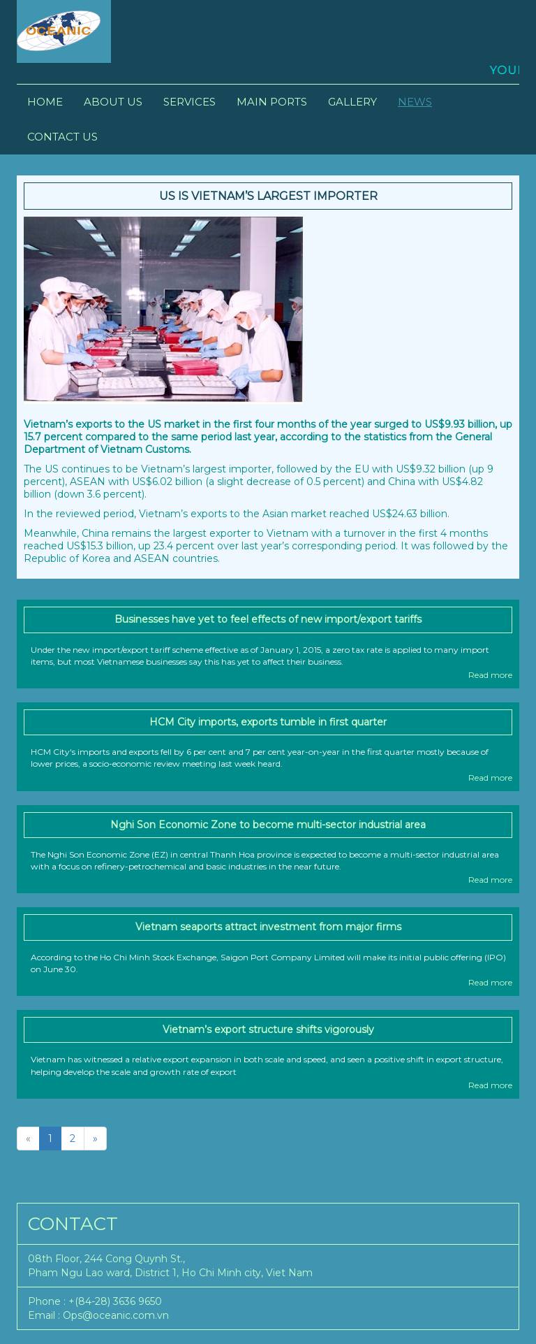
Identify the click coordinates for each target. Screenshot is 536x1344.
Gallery (352, 101)
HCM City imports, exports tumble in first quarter (268, 722)
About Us (113, 101)
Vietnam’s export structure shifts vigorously (268, 1029)
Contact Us (62, 136)
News (415, 101)
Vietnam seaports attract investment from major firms (268, 926)
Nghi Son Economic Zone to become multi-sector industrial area (268, 824)
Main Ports (272, 101)
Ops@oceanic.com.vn (116, 1315)
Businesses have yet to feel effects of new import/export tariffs (268, 619)
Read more (490, 675)
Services (189, 101)
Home (45, 101)
